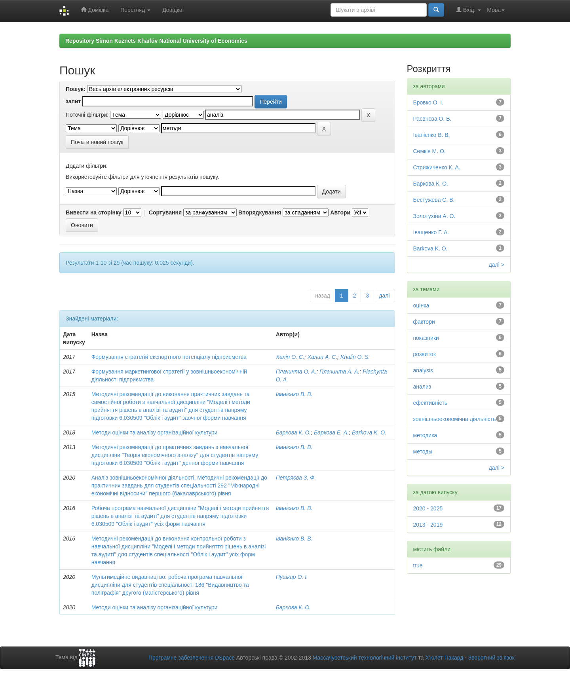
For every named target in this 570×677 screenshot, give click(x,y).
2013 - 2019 (428, 524)
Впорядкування (259, 212)
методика (425, 435)
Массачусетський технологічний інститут (365, 657)
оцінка (421, 305)
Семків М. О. (429, 151)
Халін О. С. (290, 357)
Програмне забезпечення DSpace (191, 657)
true (418, 565)
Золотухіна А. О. (434, 216)
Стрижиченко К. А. (436, 167)
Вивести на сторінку (94, 212)
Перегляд (135, 10)
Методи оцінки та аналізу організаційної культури (154, 432)
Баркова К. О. (293, 432)
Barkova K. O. (369, 432)
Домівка (94, 9)
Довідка (172, 10)
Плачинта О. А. (296, 371)
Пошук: (76, 89)
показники (426, 338)
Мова (496, 10)
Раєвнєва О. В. (432, 119)
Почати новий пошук (97, 142)
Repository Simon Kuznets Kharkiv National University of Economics (156, 41)
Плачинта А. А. (339, 371)
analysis (423, 370)
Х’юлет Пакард (444, 657)
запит (73, 101)
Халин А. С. (322, 357)
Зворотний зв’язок (491, 657)
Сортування (165, 212)
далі (384, 295)
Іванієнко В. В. (294, 394)
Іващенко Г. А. (431, 232)
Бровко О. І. (428, 102)
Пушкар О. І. (292, 577)
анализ (422, 386)
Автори (340, 212)
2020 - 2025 (428, 508)
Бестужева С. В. (434, 200)
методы (423, 451)
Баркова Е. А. (331, 432)
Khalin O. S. (355, 357)
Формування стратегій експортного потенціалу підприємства (169, 357)
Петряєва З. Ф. (296, 477)
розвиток (424, 354)
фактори (424, 322)
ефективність (430, 403)
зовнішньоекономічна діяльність (454, 419)
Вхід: (468, 9)
